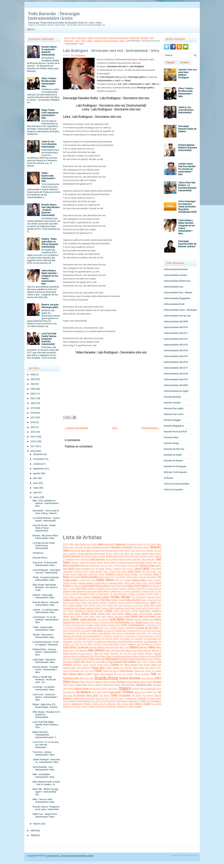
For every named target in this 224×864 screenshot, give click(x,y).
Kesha (139, 622)
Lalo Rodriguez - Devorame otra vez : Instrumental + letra (111, 50)
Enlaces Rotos (40, 557)
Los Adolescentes (91, 636)
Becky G (114, 562)
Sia (133, 689)
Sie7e (137, 688)
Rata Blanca (107, 674)
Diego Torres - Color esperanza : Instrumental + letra (50, 114)
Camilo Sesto (156, 569)
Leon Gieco (129, 633)
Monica (136, 656)
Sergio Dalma (101, 689)
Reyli (92, 678)
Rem (159, 674)
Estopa (150, 597)
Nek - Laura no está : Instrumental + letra (43, 800)
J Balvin (108, 610)
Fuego (84, 602)
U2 (147, 698)
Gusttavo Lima (122, 608)
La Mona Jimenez (117, 628)
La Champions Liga (153, 625)
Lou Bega (88, 644)
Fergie (97, 600)
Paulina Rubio (98, 667)
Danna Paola (129, 583)
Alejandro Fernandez (121, 547)
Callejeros (117, 569)
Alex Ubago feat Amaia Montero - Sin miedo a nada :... (45, 587)
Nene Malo (141, 659)
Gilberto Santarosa (141, 603)
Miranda (122, 656)
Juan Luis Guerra (147, 616)
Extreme (158, 597)
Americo (116, 553)
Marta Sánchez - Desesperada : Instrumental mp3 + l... (45, 735)
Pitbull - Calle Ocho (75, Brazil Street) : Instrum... (46, 705)
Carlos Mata (121, 571)
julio (35, 478)
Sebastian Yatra (144, 684)
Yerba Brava (99, 706)
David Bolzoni (75, 586)
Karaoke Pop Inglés (173, 408)
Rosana (157, 681)
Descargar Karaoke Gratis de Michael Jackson (187, 244)
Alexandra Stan (98, 550)
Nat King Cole (68, 659)
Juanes (74, 619)
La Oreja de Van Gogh (147, 627)
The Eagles (136, 695)
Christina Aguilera (89, 576)
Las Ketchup (69, 633)
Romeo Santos (133, 681)
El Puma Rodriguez (119, 594)
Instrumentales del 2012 (176, 339)
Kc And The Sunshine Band (103, 622)
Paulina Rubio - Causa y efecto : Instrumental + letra (45, 652)
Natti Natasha (112, 658)
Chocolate (75, 577)
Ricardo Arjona (106, 678)
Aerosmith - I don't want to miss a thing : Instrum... (46, 512)
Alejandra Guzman (101, 547)
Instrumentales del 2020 (176, 385)
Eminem (87, 597)
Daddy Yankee (105, 579)
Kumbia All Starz (100, 625)
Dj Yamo (71, 588)
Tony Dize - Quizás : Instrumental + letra (43, 753)
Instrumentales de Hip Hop (177, 315)
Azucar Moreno (112, 559)
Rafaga (72, 674)
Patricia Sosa (69, 667)
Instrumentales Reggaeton (177, 298)
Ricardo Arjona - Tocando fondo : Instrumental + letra (45, 669)
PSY (121, 664)
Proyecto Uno (139, 671)
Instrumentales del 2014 (176, 350)
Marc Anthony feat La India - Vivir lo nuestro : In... (46, 783)
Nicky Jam (79, 661)
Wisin (131, 704)
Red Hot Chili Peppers (124, 674)
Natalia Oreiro (81, 659)
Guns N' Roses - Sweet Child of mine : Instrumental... (44, 528)
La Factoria (78, 628)
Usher (152, 698)
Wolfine (66, 706)
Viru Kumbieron (154, 701)
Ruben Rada (81, 684)
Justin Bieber (117, 619)
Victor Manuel (83, 701)
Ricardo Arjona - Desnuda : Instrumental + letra (46, 603)
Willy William (122, 704)
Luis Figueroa (155, 644)
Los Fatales (125, 639)
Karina (158, 619)
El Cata (126, 591)
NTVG (158, 656)
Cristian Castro (70, 580)
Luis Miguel (82, 647)
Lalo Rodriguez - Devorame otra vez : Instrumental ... (46, 571)
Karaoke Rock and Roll (175, 431)
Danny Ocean (142, 583)
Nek (121, 659)
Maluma (134, 647)
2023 (33, 389)
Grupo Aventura (125, 605)
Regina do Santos (142, 674)
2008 (33, 835)
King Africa (75, 625)
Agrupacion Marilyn (135, 544)
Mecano (141, 653)
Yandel (91, 706)
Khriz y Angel (155, 622)
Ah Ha (147, 544)
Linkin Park (141, 633)
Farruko (91, 600)
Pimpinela (74, 671)
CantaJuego (68, 571)
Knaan (83, 625)
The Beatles (124, 695)
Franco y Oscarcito (148, 600)
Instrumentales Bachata (176, 269)
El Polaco (91, 594)
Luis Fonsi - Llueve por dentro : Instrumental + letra (45, 697)
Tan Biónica (79, 695)
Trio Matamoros (130, 698)
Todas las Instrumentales (106, 41)
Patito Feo (156, 664)
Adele (100, 544)
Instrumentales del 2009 (176, 321)
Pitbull (98, 670)
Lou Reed (97, 644)
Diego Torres (133, 585)
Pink (82, 671)
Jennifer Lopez (88, 613)
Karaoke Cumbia (172, 402)
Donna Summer (112, 588)
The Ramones (148, 695)
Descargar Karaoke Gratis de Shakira (187, 129)
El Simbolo (140, 594)
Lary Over (147, 631)
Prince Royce (126, 670)
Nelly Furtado (129, 659)
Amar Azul (99, 553)
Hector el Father (147, 608)
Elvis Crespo (76, 597)
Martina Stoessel (86, 653)
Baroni (106, 562)
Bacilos (122, 559)
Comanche (142, 577)
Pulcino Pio (149, 671)
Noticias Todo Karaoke (175, 472)
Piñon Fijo (107, 671)
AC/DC (66, 544)
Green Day (112, 605)
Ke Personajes (122, 622)
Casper (73, 574)
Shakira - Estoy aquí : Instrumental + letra (43, 596)
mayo (36, 487)
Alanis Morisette (76, 547)
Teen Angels (104, 695)
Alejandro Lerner (141, 547)
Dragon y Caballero (127, 588)
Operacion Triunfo (80, 665)
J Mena (116, 611)
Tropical (141, 698)
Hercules (70, 611)
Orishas (92, 665)
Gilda (152, 602)
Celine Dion (93, 574)
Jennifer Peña (104, 613)
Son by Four (140, 692)
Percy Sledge (150, 668)
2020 (33, 403)
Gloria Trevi (101, 605)
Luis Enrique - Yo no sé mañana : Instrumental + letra (46, 620)
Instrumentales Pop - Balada (178, 292)
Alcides (87, 547)
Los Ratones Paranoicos (105, 641)
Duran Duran (152, 588)
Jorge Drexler (89, 616)
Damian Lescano (70, 583)
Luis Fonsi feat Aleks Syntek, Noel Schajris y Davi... (45, 724)
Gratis (90, 38)
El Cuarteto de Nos (147, 591)
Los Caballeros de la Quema (149, 636)
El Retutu (131, 594)
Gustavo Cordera (108, 608)
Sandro (106, 685)
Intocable (89, 611)
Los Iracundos (137, 639)
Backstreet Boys (149, 559)
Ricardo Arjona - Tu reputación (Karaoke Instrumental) (49, 50)
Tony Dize (100, 698)
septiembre (39, 468)
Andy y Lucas (98, 556)
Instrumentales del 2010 (176, 327)
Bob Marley (95, 565)
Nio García (96, 662)
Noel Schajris (129, 661)
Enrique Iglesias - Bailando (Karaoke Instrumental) (187, 148)
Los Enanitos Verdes (110, 639)
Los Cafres (68, 638)
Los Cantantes (80, 639)
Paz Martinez (126, 668)
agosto (37, 473)
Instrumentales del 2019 (176, 379)
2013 (33, 436)
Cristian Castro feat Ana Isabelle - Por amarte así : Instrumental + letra (187, 169)
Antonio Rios (129, 556)
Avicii (77, 559)
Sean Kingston (128, 684)
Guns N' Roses (79, 608)
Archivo (185, 62)
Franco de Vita (132, 599)
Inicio (31, 29)
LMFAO (124, 625)
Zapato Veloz (122, 706)
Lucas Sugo (113, 644)
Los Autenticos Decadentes (111, 636)
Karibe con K (148, 619)
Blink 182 (84, 565)
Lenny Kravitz (118, 633)
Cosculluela (151, 577)
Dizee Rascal (153, 586)
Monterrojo (143, 656)
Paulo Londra (112, 667)
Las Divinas (156, 631)
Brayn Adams (122, 565)
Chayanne (110, 574)
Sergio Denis (113, 689)
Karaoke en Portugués (175, 466)
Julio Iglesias (102, 619)
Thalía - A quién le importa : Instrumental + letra (46, 578)
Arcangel (151, 556)
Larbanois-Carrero (134, 631)
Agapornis (120, 544)
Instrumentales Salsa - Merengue (123, 38)
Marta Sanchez (70, 653)
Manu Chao (74, 650)
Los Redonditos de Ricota (130, 641)
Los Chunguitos (94, 639)
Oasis (145, 662)
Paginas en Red (189, 855)
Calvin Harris (127, 569)
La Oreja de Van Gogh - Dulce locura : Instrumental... (44, 545)
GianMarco (112, 603)
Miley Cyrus (111, 656)
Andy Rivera (86, 556)
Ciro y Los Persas (118, 577)
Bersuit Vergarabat (136, 562)
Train (120, 698)
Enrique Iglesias (120, 596)
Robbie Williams (86, 682)
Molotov (129, 656)
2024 (33, 384)
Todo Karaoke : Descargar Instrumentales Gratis (54, 16)
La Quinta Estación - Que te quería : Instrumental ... (46, 519)
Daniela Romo (116, 583)
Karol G (67, 622)
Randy (96, 674)
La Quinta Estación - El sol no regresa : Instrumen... (46, 643)
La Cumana (68, 628)
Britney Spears (147, 565)
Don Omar (81, 588)
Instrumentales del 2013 (176, 344)
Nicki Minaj (68, 661)
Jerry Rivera (118, 613)
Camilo (146, 568)
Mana (151, 647)
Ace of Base (91, 544)
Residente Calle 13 (72, 678)
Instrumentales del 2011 (176, 333)
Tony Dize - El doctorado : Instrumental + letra (45, 564)
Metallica (149, 653)
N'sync (152, 656)
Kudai (89, 625)
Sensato (92, 689)
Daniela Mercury (101, 583)
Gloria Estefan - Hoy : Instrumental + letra (43, 768)
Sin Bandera (83, 691)
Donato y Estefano (96, 588)
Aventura (70, 559)
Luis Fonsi (69, 647)
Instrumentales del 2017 (176, 367)
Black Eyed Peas (71, 565)
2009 (33, 830)
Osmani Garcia (103, 665)
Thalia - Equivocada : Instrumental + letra (48, 177)
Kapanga (138, 619)
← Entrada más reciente (76, 428)
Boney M (111, 565)
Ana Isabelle (135, 553)
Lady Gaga (97, 630)
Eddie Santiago (78, 591)
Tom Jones (90, 698)
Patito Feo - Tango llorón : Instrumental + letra (45, 815)
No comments (78, 55)
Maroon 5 (156, 650)
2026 (33, 374)
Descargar (81, 38)
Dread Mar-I (141, 588)
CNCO (71, 568)
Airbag (153, 544)
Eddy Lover (91, 591)
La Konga (97, 628)
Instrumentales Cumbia (175, 275)
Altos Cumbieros (70, 553)
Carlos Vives (133, 571)
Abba (71, 544)
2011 (33, 446)
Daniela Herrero (85, 583)
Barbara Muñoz (96, 562)
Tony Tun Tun (111, 698)
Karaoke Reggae (172, 420)
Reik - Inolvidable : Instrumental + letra (43, 775)
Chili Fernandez (145, 574)
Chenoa (119, 574)
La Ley (106, 628)
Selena (70, 689)
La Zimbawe (86, 631)
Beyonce (149, 562)
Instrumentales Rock (174, 304)
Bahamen (75, 562)
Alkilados (150, 550)
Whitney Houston (100, 704)
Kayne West (86, 622)
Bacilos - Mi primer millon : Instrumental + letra (46, 536)
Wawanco (88, 704)
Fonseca (121, 600)
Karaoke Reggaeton (174, 425)
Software (127, 691)
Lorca (149, 633)
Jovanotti (109, 616)
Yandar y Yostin (81, 706)
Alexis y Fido (130, 550)
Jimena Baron (145, 613)
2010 (33, 451)
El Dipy (158, 591)
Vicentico (72, 701)
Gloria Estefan (75, 605)
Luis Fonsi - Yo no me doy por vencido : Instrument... (46, 745)
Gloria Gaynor (89, 605)
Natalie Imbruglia (97, 659)
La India (89, 628)
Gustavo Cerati (93, 608)
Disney (144, 585)
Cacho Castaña (82, 568)
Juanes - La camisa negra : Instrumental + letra (46, 611)
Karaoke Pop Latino (174, 414)
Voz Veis (67, 704)
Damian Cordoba (154, 580)
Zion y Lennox (135, 706)
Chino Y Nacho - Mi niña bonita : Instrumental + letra (49, 82)
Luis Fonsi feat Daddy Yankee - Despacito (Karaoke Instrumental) (49, 338)
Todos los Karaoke (173, 489)
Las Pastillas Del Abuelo (86, 633)
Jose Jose (100, 616)
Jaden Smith (125, 611)
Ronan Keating (147, 682)
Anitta (121, 556)
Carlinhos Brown (81, 571)
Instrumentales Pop (173, 286)
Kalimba (129, 619)
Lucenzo (123, 644)
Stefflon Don (151, 692)
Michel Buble (77, 656)
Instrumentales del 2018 (176, 373)
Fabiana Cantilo (71, 599)
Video (121, 41)
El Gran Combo (69, 594)
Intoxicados (98, 611)
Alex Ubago (86, 550)
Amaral (109, 553)
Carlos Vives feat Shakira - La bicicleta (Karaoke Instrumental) (187, 186)
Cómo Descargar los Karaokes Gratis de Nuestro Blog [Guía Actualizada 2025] (187, 206)
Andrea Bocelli (155, 553)
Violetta (142, 701)
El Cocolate (134, 591)
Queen (158, 671)
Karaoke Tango (171, 443)
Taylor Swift (92, 695)
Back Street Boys (134, 559)
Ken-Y (132, 622)
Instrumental (101, 38)
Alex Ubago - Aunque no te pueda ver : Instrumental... (46, 714)
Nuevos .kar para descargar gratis (49, 306)
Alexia (121, 550)
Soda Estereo (102, 692)
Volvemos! (38, 553)
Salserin (91, 685)
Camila (137, 568)
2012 (33, 441)
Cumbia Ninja (85, 580)
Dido (125, 586)
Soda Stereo (114, 692)
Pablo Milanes (144, 665)
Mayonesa (114, 653)
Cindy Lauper (104, 577)
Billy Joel (157, 562)
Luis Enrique (143, 644)
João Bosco (119, 616)
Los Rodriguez (150, 641)
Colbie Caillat (131, 577)
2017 (33, 417)
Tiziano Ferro (79, 698)
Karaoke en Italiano (173, 460)
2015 (33, 427)
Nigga (88, 661)
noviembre (38, 459)
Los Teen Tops (77, 644)
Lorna (154, 633)
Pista (83, 41)
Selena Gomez (81, 688)
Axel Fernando (97, 559)
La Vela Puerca (74, 631)
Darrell (151, 583)
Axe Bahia (85, 559)
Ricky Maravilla (147, 678)
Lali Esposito (108, 631)
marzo (36, 497)
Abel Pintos (80, 544)
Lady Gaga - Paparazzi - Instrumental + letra (44, 660)
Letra (77, 41)
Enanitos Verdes (100, 597)
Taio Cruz (67, 695)
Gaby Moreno (92, 603)
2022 (33, 393)
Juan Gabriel (131, 616)
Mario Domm (131, 650)
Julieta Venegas (88, 619)
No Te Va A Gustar (111, 661)
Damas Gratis (139, 580)
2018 (33, 412)
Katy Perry (76, 622)
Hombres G (80, 611)
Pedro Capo (138, 667)
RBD (65, 674)
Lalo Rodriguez (120, 631)
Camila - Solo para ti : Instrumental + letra (43, 636)
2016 (33, 422)
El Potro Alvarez (103, 594)
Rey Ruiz (85, 678)
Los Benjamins (129, 636)
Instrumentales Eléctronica (177, 281)
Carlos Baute (95, 571)
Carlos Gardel (109, 571)
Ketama (146, 622)
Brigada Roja (133, 565)
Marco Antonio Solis (115, 650)
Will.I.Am (112, 704)
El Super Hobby (152, 594)
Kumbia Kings (114, 625)
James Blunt (145, 611)
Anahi (145, 553)
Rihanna (75, 681)
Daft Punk (119, 580)
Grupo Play (149, 605)
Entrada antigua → (151, 428)
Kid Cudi (66, 625)
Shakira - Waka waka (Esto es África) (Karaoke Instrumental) (49, 243)
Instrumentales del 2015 (176, 356)
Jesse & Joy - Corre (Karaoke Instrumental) (48, 144)
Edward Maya (103, 591)
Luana (104, 644)
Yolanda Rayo (110, 706)
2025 (33, 379)
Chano (101, 574)
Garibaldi (103, 603)
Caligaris (109, 569)
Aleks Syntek (75, 550)
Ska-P (94, 692)
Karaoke (144, 38)
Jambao (134, 611)
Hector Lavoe (135, 608)
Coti (159, 576)
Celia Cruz (82, 574)
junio (35, 483)
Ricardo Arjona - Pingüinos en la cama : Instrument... (46, 808)
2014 (33, 432)
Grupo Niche (137, 605)
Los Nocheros (150, 638)
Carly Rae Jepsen (148, 571)
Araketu (143, 556)
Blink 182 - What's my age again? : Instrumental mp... (45, 792)
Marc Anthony (96, 650)
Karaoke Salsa (171, 437)
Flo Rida (114, 600)
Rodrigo (113, 681)
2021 (33, 398)
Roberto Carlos (101, 681)
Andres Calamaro (72, 556)
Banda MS (84, 562)
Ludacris (132, 644)
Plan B (116, 671)
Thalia (114, 695)
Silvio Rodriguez (148, 688)
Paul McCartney (83, 668)
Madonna (92, 647)
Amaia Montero (85, 553)
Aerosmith (109, 544)
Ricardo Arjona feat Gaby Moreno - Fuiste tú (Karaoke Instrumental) (50, 210)
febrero (37, 823)
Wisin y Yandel (142, 703)
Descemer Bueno (115, 586)
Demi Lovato (101, 585)
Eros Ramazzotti (139, 597)
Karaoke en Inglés (173, 454)
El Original (82, 594)
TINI (159, 692)
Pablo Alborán (131, 664)
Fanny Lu (83, 600)
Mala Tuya (124, 647)
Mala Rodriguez (112, 647)
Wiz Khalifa (156, 704)
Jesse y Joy (131, 613)
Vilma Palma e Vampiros (126, 701)
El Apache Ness (116, 591)
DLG (93, 580)
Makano (101, 647)
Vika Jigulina (96, 701)
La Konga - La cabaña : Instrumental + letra (44, 688)
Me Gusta (132, 653)
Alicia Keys (140, 550)
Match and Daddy (101, 653)
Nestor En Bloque (154, 659)
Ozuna (114, 664)
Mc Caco (123, 653)
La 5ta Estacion (136, 625)
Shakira (125, 688)
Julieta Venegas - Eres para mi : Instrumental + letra (46, 760)
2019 (33, 408)
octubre (37, 464)
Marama (83, 650)
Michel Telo (88, 656)
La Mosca (130, 628)
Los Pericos (77, 641)
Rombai (121, 681)
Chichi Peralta (131, 574)
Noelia (139, 662)
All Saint (157, 550)
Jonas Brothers (76, 616)
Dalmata (127, 580)
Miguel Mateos (100, 656)
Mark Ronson (145, 650)
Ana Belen (125, 553)
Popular (171, 62)
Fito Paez (105, 599)
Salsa (89, 41)
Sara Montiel (115, 685)
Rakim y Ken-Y (84, 674)
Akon (159, 544)
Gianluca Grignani (125, 603)
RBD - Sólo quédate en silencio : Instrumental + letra (46, 503)
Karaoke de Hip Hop (174, 449)
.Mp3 (73, 38)
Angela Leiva (112, 556)
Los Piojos (88, 641)
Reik (153, 673)
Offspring (152, 662)
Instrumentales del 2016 (176, 362)
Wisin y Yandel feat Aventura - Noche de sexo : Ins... (44, 679)
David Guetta (88, 585)
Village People (108, 701)
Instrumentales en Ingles (176, 391)
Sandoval (99, 685)
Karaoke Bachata (172, 396)
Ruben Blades (69, 685)
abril (35, 492)
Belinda (122, 562)
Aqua (137, 556)
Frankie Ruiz (74, 603)
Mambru (144, 647)
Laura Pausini (104, 633)
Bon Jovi (104, 565)
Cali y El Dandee (97, 569)
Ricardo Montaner (130, 678)
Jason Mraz (74, 613)
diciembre (38, 454)
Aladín (65, 547)
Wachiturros (77, 704)
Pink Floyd (89, 671)
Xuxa (71, 706)
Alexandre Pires (111, 550)
